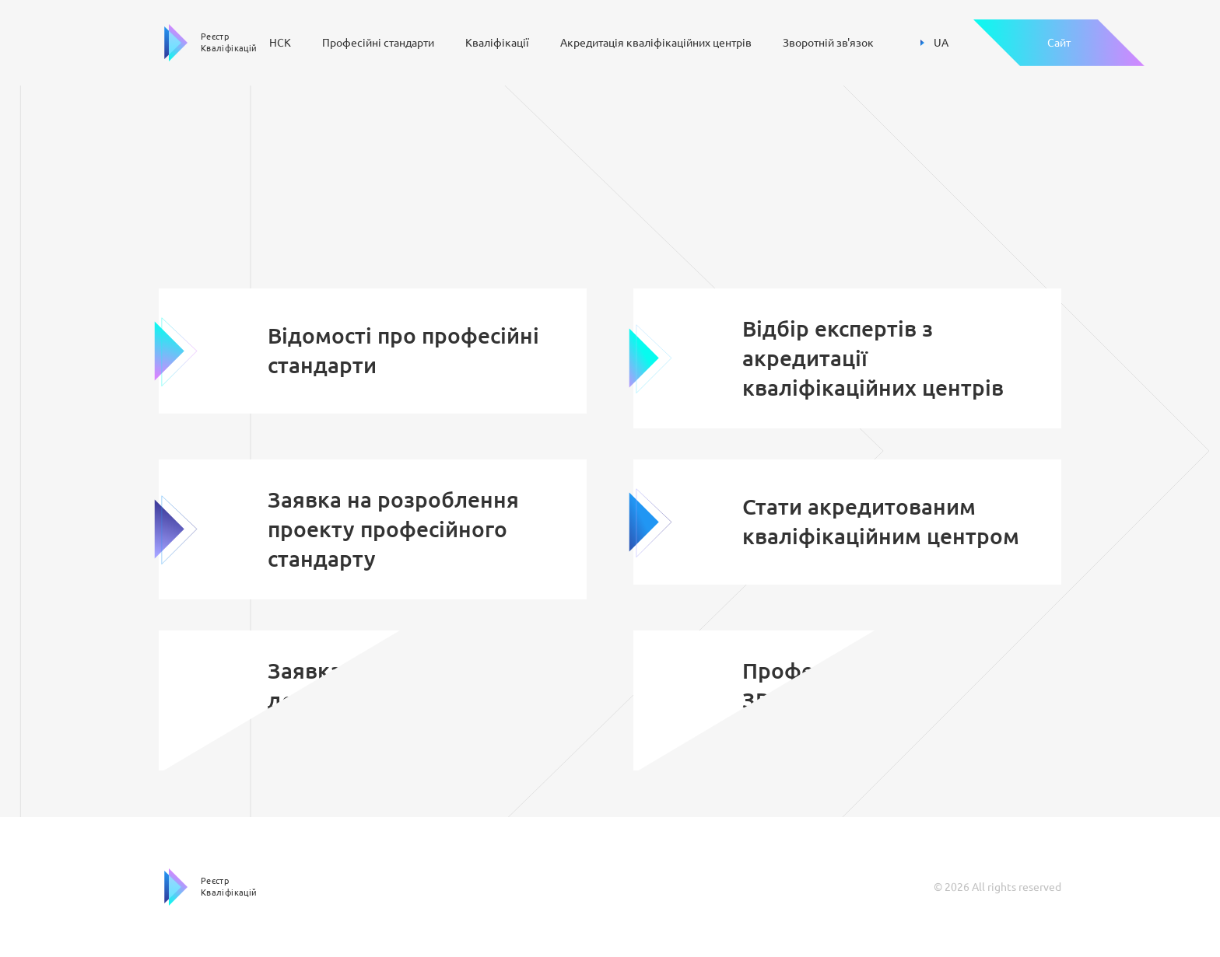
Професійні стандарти (378, 43)
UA (934, 43)
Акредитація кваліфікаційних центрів (656, 43)
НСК (280, 43)
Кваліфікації (497, 43)
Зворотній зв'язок (828, 43)
